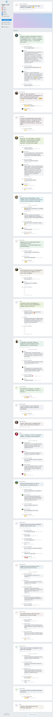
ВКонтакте (4, 14)
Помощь (8, 714)
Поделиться (33, 9)
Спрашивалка (5, 27)
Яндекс (4, 11)
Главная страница (6, 22)
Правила (4, 714)
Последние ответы (6, 24)
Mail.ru (4, 7)
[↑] (29, 9)
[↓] (31, 9)
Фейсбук (4, 12)
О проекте (6, 713)
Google (4, 9)
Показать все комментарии (32, 205)
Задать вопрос (6, 19)
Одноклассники (5, 16)
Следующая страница (33, 714)
